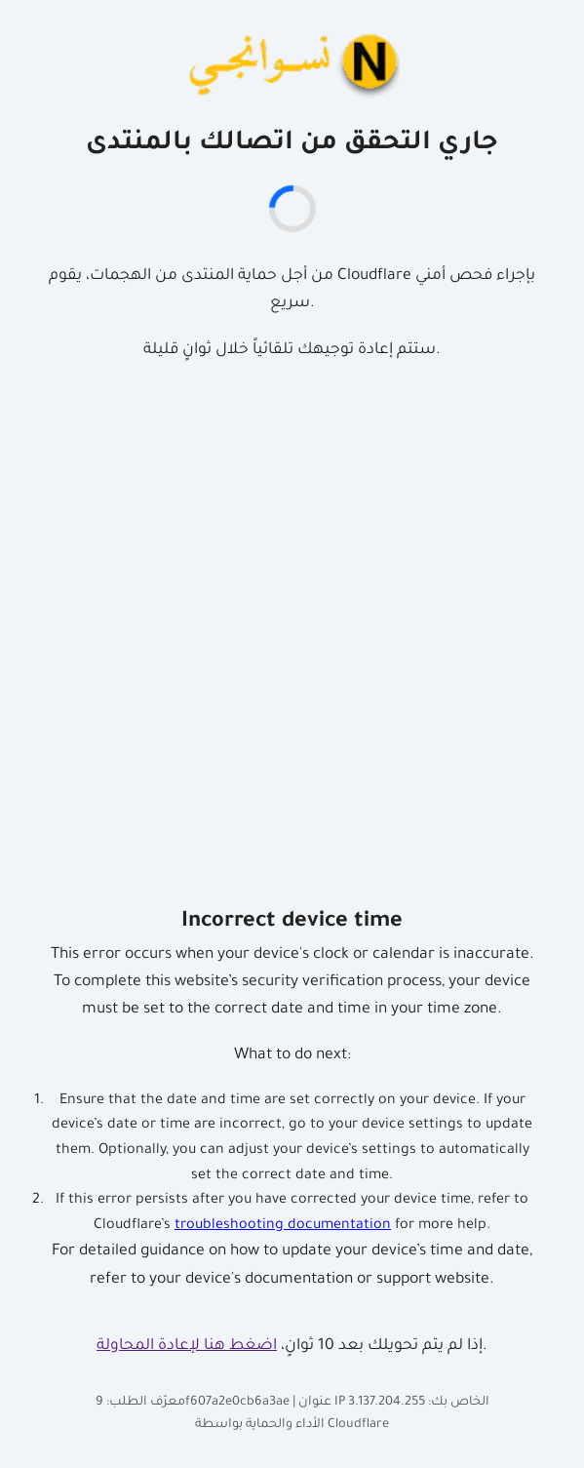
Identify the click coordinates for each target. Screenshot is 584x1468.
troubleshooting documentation (283, 1226)
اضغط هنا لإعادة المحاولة (187, 1346)
